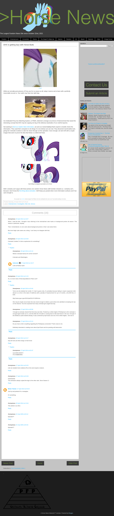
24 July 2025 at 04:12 (22, 414)
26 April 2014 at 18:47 (22, 219)
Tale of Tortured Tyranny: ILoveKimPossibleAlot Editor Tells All (98, 145)
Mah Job (27, 204)
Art (76, 39)
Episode (90, 39)
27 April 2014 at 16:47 (27, 263)
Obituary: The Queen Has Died (97, 113)
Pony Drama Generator (96, 169)
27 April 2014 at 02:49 (22, 376)
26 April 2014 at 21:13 (27, 251)
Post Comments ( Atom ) (18, 468)
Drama (35, 39)
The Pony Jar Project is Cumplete (97, 123)
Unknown (16, 263)
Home (40, 463)
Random (68, 39)
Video (98, 39)
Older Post (72, 463)
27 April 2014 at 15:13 (27, 321)
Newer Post (8, 463)
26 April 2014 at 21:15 (22, 276)
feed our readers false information (23, 127)
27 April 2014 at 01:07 (27, 350)
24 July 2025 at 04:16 (22, 425)
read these (23, 198)
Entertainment (14, 39)
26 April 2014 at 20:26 (22, 238)
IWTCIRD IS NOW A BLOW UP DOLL (99, 104)
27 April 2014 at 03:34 (23, 389)
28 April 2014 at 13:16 (22, 403)
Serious (33, 204)
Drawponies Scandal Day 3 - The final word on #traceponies (99, 133)
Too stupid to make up (47, 39)
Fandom (4, 39)
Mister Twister (12, 389)
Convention (25, 39)
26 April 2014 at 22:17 (22, 338)
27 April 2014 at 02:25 (22, 365)
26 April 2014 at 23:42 (27, 288)
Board (82, 39)
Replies (12, 247)
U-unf (40, 88)
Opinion (60, 39)
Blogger (71, 513)
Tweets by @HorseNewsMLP (96, 64)
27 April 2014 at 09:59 (27, 309)
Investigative (20, 204)
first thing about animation (27, 191)
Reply (9, 233)
